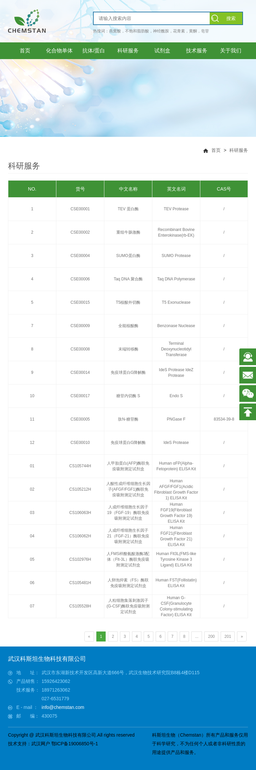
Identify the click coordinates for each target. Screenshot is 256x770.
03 (32, 512)
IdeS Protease (176, 442)
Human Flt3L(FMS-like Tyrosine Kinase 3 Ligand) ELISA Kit (176, 559)
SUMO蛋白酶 (128, 255)
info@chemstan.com (63, 707)
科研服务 (238, 150)
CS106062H (80, 536)
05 (32, 559)
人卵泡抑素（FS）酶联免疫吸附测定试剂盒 (128, 583)
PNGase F (176, 419)
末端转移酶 (128, 349)
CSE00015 (80, 302)
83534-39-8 (224, 419)
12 (32, 442)
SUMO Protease (176, 255)
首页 (216, 150)
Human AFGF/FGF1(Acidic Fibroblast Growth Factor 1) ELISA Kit (176, 489)
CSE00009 (80, 325)
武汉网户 (40, 743)
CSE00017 (80, 396)
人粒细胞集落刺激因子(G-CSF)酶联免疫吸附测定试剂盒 (128, 606)
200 (211, 636)
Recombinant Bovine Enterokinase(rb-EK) (176, 232)
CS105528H (80, 606)
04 (32, 536)
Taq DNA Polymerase (176, 279)
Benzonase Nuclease (176, 325)
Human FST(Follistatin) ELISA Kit (176, 583)
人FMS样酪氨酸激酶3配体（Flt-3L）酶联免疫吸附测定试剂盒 (128, 559)
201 (227, 636)
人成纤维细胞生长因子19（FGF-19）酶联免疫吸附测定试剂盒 (128, 513)
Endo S (176, 396)
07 (32, 606)
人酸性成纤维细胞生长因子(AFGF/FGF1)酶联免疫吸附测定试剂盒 (128, 489)
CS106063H (80, 512)
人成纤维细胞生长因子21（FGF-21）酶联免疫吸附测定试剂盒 (128, 536)
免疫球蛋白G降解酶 (128, 372)
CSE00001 (80, 209)
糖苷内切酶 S (128, 396)
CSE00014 (80, 372)
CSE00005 (80, 419)
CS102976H (80, 559)
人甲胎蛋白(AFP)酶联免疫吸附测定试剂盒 (128, 466)
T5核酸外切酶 (128, 302)
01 (32, 466)
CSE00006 (80, 279)
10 (32, 396)
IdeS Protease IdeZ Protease (176, 372)
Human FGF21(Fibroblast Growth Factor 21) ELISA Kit (176, 536)
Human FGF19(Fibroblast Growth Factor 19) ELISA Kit (176, 513)
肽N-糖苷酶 (128, 419)
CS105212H (80, 489)
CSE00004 (80, 255)
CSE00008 (80, 349)
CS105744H (80, 466)
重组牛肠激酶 (128, 232)
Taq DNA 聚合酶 (128, 279)
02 (32, 489)
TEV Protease (176, 209)
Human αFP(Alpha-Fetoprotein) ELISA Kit (176, 466)
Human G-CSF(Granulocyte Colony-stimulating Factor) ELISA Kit (176, 606)
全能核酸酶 (128, 325)
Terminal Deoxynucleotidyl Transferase (176, 349)
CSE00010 (80, 442)
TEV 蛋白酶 (128, 209)
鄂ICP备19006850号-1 (74, 743)
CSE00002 (80, 232)
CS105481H (80, 582)
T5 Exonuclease (176, 302)
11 (32, 419)
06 (32, 582)
